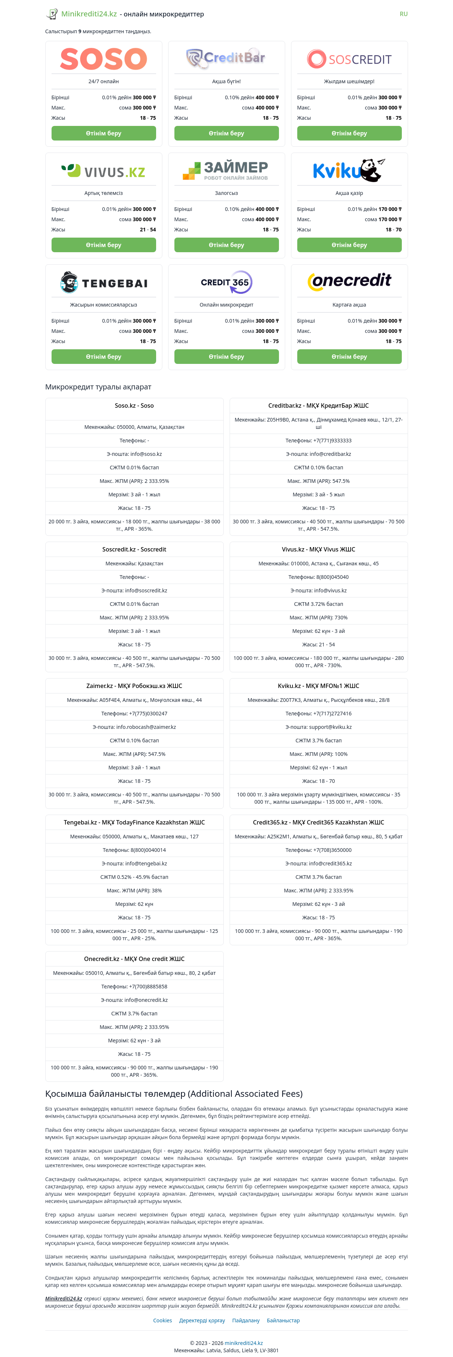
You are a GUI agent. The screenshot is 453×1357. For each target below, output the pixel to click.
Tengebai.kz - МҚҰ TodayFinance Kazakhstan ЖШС (134, 822)
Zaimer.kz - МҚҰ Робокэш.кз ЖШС (134, 686)
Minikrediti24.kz (63, 1298)
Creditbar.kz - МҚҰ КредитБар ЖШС (318, 405)
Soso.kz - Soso (134, 405)
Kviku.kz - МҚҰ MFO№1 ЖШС (318, 686)
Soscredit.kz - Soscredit (134, 549)
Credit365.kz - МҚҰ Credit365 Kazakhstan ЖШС (318, 822)
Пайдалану (246, 1320)
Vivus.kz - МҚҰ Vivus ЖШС (318, 549)
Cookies (162, 1320)
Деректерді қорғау (202, 1320)
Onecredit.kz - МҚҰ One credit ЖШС (134, 959)
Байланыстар (283, 1320)
